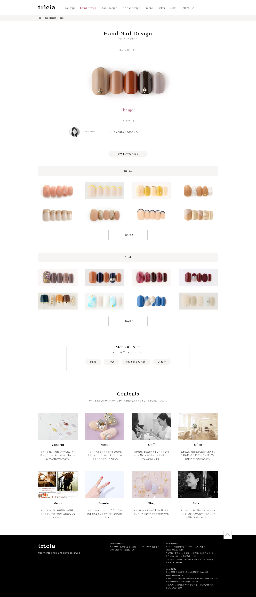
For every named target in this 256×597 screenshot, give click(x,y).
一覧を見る (128, 235)
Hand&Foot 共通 (135, 361)
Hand (93, 361)
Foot (111, 361)
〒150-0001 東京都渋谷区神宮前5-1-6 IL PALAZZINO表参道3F (135, 547)
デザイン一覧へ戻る (128, 153)
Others (162, 361)
